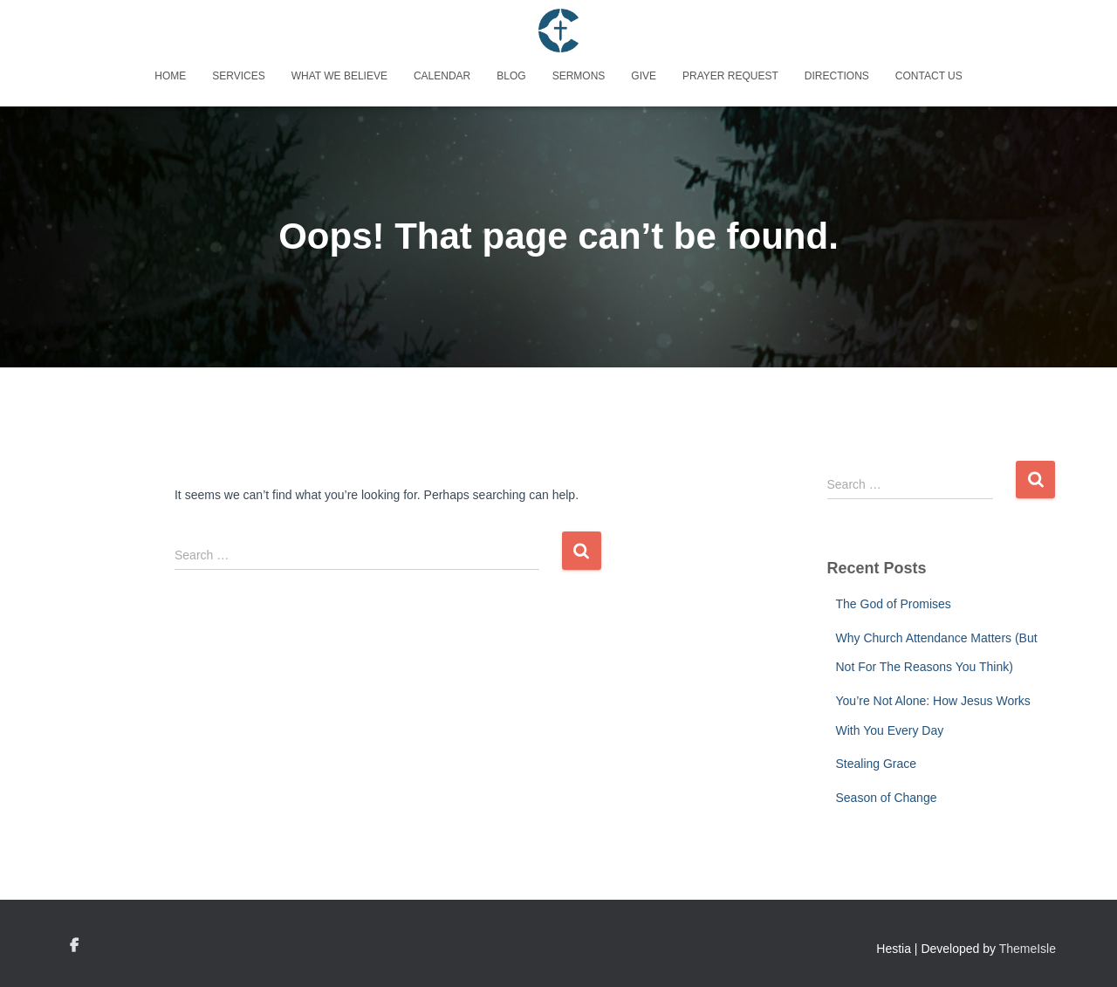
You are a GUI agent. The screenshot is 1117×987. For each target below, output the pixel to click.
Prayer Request (730, 76)
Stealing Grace (876, 764)
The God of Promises (893, 604)
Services (238, 76)
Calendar (442, 76)
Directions (837, 76)
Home (170, 76)
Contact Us (929, 76)
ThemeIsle (1027, 949)
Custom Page (74, 946)
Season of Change (886, 798)
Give (643, 76)
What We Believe (339, 76)
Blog (511, 76)
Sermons (579, 76)
